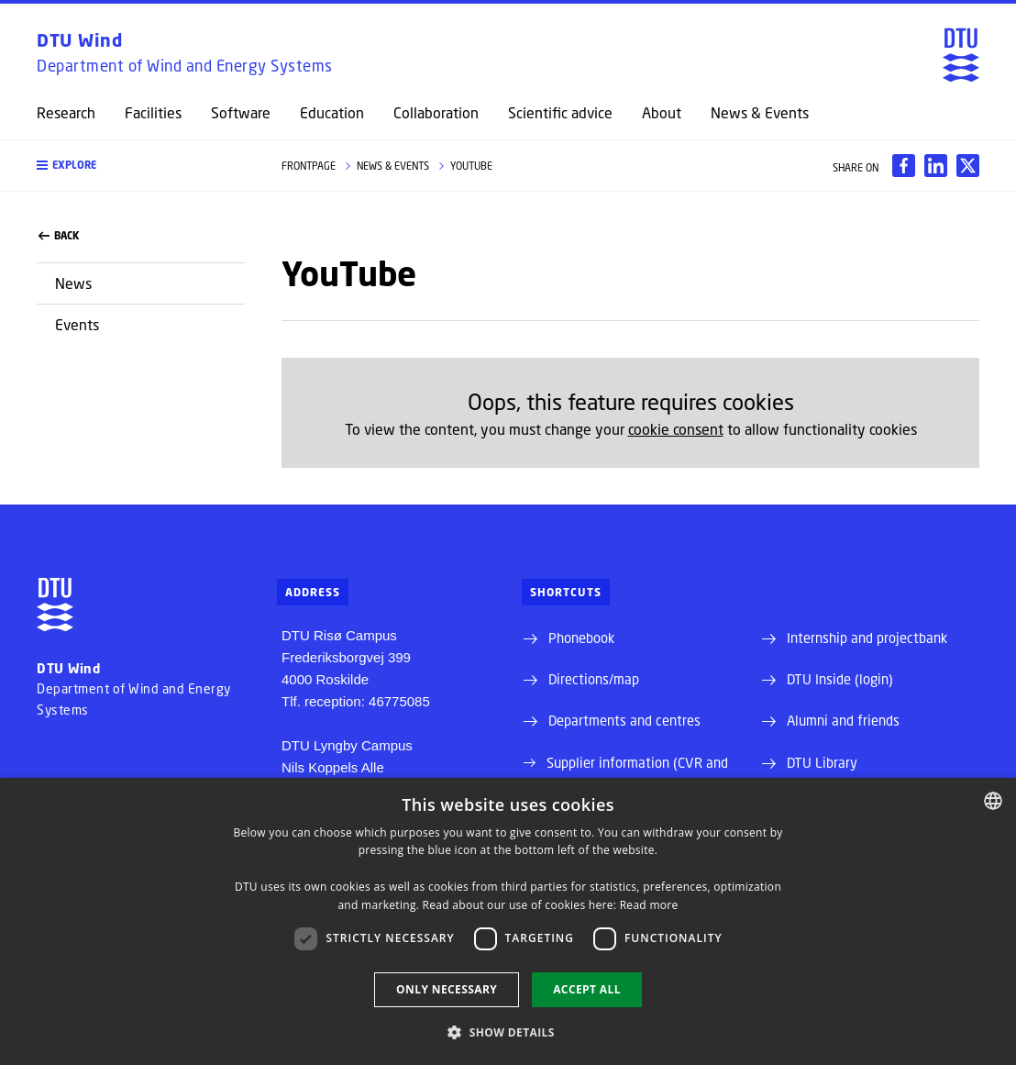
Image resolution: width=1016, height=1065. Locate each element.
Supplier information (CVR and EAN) (637, 772)
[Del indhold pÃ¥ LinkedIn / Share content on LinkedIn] (935, 165)
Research (66, 112)
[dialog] (508, 921)
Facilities (153, 112)
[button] (141, 165)
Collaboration (436, 112)
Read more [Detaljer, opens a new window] (649, 905)
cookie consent (675, 429)
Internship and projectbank (867, 637)
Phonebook (581, 637)
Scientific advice (560, 112)
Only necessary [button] (446, 989)
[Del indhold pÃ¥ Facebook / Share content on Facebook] (903, 165)
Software (241, 112)
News (73, 283)
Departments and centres (624, 720)
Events (77, 324)
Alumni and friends (843, 720)
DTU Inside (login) (840, 679)
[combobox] (993, 801)
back (59, 235)
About (661, 112)
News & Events (760, 112)
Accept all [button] (587, 989)
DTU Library (822, 762)
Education (332, 112)
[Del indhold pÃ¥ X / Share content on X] (967, 165)
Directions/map (593, 679)
